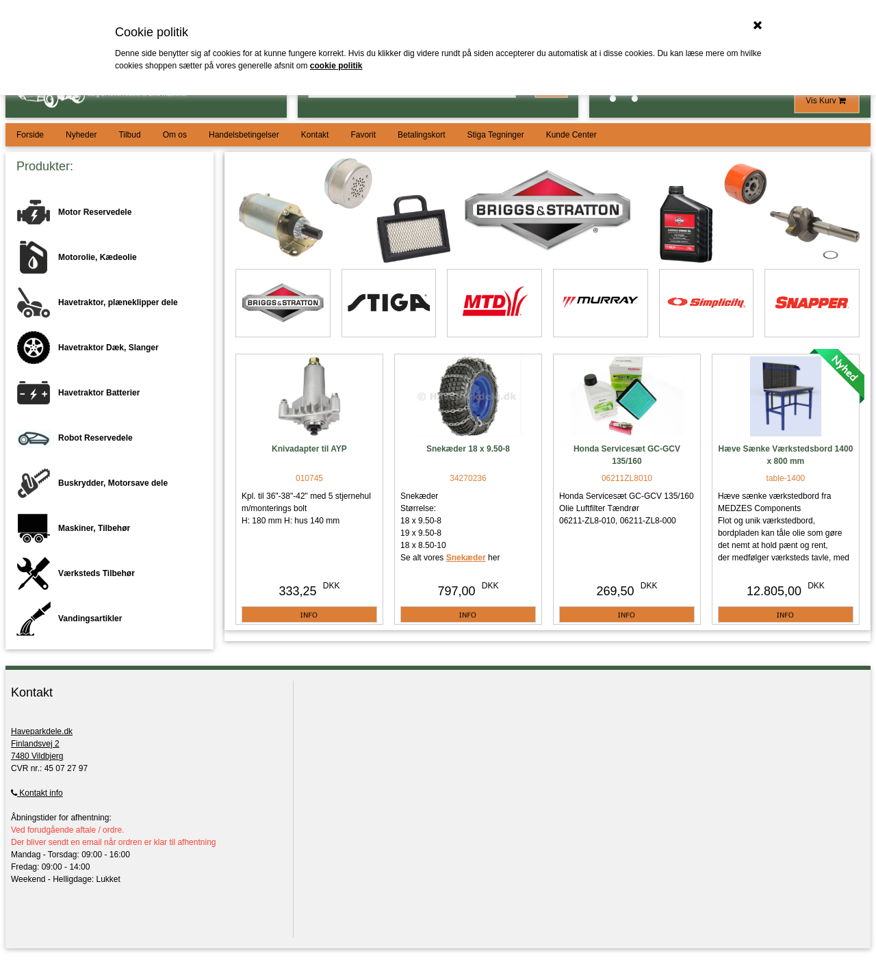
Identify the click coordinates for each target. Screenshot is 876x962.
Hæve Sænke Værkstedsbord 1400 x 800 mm (786, 455)
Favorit (363, 135)
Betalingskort (421, 135)
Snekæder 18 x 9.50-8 (468, 449)
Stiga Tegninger (495, 135)
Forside (30, 135)
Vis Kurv (827, 100)
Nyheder (81, 135)
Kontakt (315, 135)
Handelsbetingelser (244, 135)
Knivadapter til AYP (309, 449)
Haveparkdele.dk (42, 731)
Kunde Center (571, 135)
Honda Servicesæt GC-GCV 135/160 (627, 455)
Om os (175, 135)
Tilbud (129, 135)
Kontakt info (37, 793)
